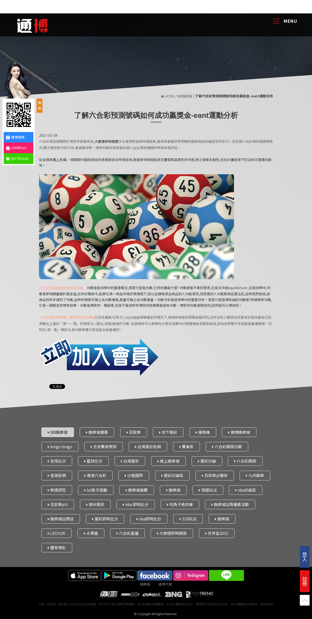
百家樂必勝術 (215, 475)
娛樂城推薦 (137, 490)
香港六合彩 (95, 475)
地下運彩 (168, 432)
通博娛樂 (15, 137)
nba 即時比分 (135, 504)
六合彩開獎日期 (227, 446)
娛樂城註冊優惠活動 (230, 504)
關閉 (39, 105)
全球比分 (57, 461)
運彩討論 (207, 461)
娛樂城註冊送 (61, 519)
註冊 (304, 581)
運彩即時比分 (105, 519)
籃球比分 (93, 461)
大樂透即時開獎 (172, 533)
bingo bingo (60, 446)
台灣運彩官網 (148, 446)
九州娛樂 (255, 475)
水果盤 (91, 533)
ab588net (16, 147)
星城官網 (57, 475)
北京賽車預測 (104, 446)
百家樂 (134, 432)
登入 (304, 557)
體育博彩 (57, 547)
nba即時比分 (148, 519)
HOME (168, 96)
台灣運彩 (130, 461)
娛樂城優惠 (97, 432)
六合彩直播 (127, 533)
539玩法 (188, 519)
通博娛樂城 (239, 432)
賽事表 (186, 446)
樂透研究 (57, 490)
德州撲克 (95, 504)
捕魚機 (203, 432)
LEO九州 (56, 533)
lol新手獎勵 (95, 490)
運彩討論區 (172, 475)
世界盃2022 (216, 533)
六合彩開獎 (245, 461)
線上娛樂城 (168, 461)
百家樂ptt (58, 504)
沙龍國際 (134, 475)
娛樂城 (173, 490)
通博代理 (165, 584)
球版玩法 (208, 490)
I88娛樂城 (184, 96)
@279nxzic (17, 158)
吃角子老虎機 (180, 504)
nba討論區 (245, 490)
